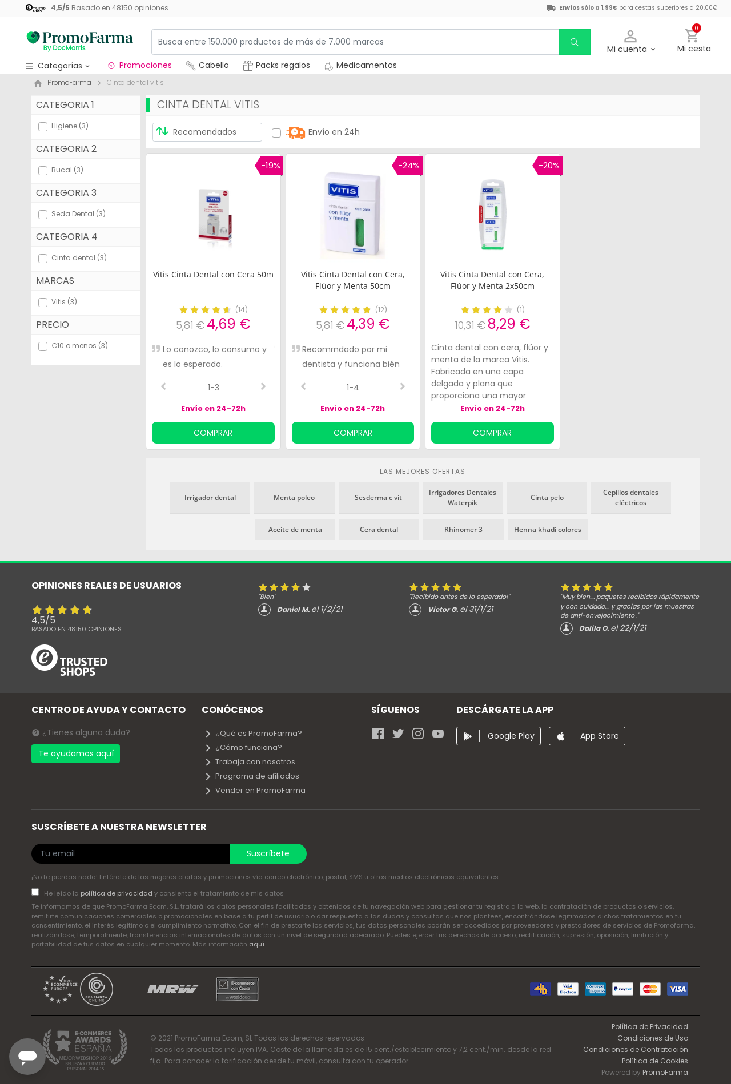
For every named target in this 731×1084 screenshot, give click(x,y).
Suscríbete (268, 853)
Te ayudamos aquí (76, 753)
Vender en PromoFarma (255, 790)
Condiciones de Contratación (635, 1049)
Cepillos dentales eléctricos (630, 497)
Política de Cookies (655, 1061)
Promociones (139, 65)
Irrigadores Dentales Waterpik (462, 497)
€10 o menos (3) (79, 345)
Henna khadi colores (547, 529)
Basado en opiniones (76, 629)
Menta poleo (294, 497)
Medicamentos (360, 65)
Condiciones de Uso (652, 1038)
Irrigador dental (210, 497)
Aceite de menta (295, 529)
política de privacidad (117, 893)
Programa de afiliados (251, 776)
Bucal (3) (67, 170)
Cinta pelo (547, 497)
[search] (575, 42)
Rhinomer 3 (463, 529)
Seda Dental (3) (78, 214)
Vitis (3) (64, 302)
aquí (256, 944)
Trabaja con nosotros (249, 761)
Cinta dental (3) (79, 258)
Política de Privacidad (650, 1026)
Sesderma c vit (378, 497)
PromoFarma (665, 1072)
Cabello (207, 65)
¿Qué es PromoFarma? (253, 733)
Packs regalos (276, 65)
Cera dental (379, 529)
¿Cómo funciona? (243, 747)
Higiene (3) (70, 126)
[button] (630, 42)
